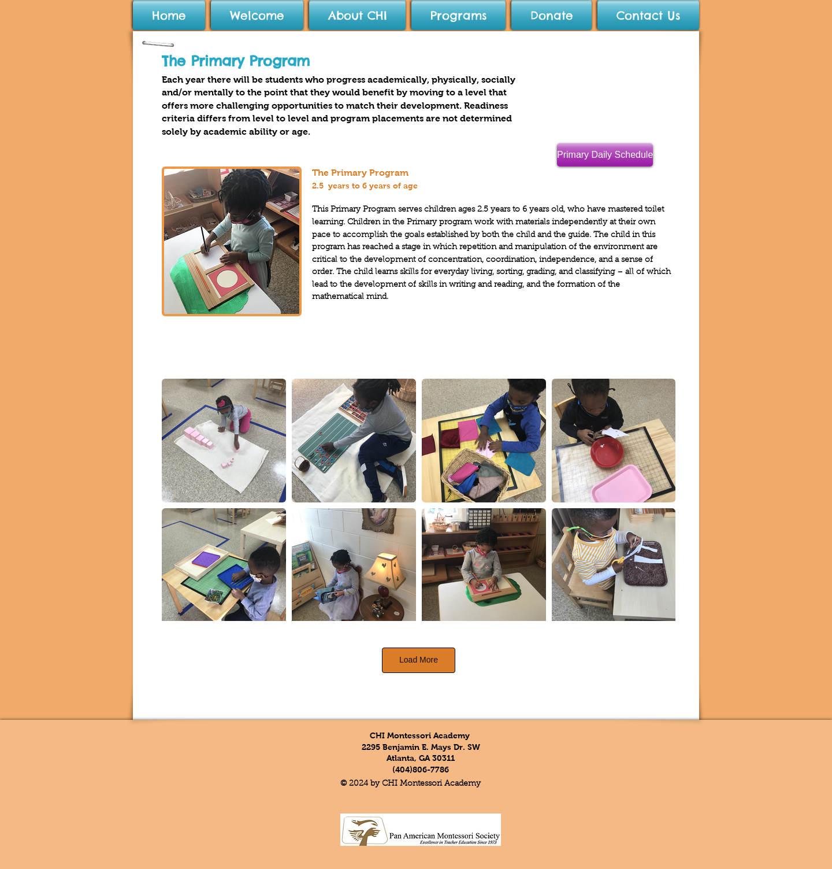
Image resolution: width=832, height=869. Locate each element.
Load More (418, 659)
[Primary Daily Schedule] (605, 155)
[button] (357, 15)
